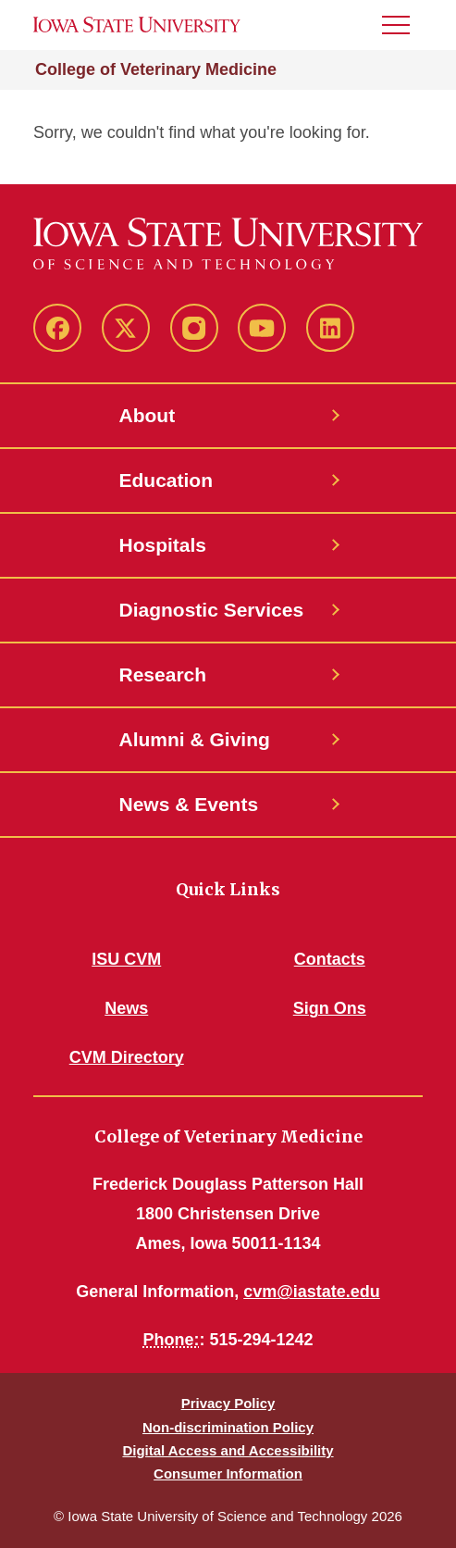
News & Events (189, 804)
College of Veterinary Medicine (156, 69)
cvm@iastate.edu (311, 1291)
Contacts (329, 959)
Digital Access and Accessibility (227, 1450)
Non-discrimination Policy (228, 1427)
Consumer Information (228, 1473)
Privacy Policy (228, 1403)
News (126, 1008)
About (147, 415)
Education (166, 480)
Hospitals (163, 545)
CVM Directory (126, 1057)
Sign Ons (329, 1008)
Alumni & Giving (194, 739)
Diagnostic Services (211, 609)
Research (163, 674)
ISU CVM (126, 959)
